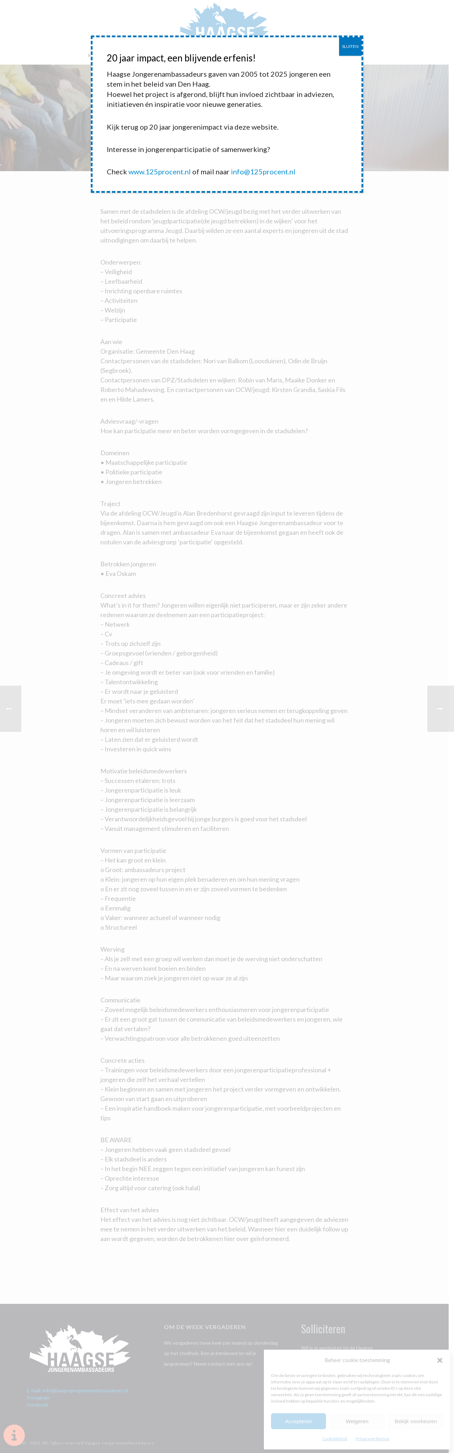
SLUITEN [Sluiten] (350, 46)
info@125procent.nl (263, 171)
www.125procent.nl (159, 171)
